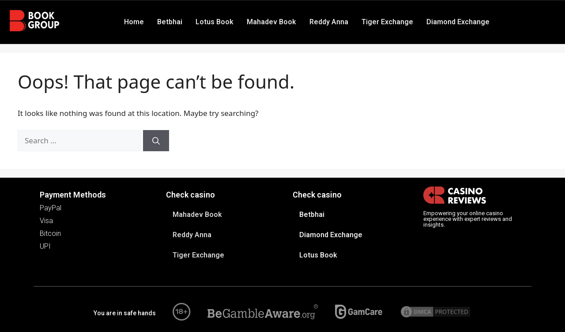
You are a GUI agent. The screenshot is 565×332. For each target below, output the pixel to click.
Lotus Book (215, 22)
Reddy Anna (328, 22)
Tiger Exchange (387, 22)
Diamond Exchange (458, 22)
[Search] (156, 140)
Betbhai (169, 22)
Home (134, 22)
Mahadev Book (271, 22)
